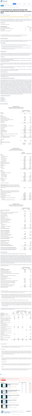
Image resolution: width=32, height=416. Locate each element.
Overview (5, 7)
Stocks (5, 5)
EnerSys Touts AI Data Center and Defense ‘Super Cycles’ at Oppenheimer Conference (14, 390)
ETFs (8, 5)
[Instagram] (30, 412)
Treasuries (17, 7)
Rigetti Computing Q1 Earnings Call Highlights (14, 395)
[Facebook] (27, 412)
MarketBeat (9, 407)
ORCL (22, 391)
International (14, 7)
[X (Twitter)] (26, 412)
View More (19, 382)
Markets (2, 5)
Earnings (12, 407)
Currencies (11, 7)
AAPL (22, 385)
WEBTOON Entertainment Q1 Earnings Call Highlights (13, 384)
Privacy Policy (20, 412)
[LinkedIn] (29, 412)
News (8, 7)
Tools (11, 5)
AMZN (22, 384)
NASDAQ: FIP (22, 19)
